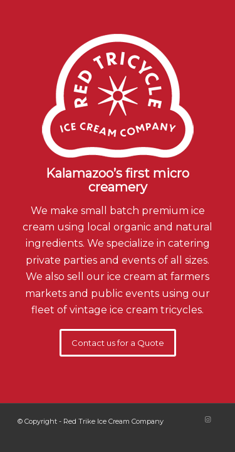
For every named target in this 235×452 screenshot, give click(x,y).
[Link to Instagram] (208, 419)
